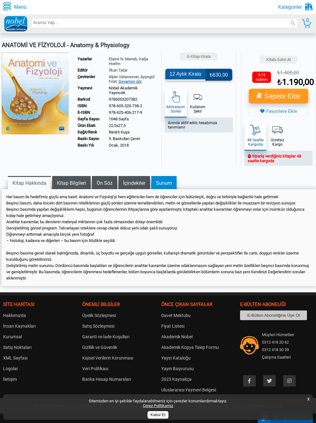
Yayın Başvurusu (177, 368)
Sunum (164, 183)
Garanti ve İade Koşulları (105, 336)
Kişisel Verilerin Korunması (107, 357)
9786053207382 (123, 99)
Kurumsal (12, 336)
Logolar (10, 368)
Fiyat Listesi (172, 326)
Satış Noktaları (17, 347)
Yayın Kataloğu (176, 357)
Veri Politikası (95, 368)
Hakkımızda (14, 315)
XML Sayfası (15, 357)
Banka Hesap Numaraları (106, 379)
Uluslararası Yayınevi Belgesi (188, 389)
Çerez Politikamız (158, 405)
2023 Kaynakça (176, 379)
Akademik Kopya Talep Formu (190, 347)
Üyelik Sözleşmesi (99, 315)
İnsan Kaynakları (19, 326)
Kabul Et (158, 415)
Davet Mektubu (176, 315)
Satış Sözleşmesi (98, 326)
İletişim (10, 379)
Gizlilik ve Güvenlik (99, 347)
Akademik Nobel (177, 336)
